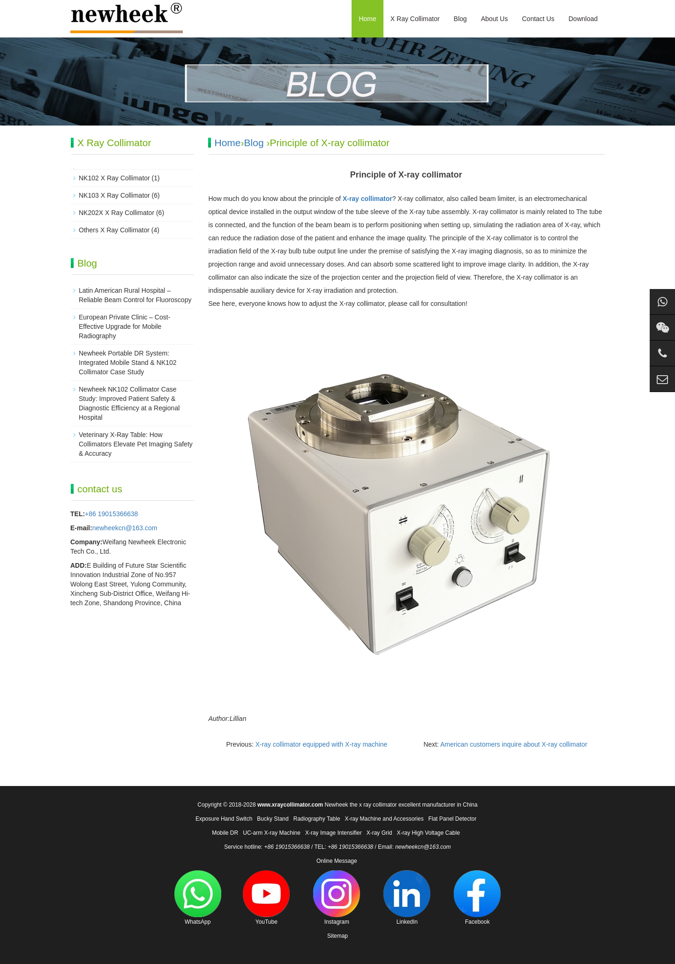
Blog (460, 18)
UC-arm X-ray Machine (271, 833)
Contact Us (538, 18)
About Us (494, 18)
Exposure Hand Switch (223, 819)
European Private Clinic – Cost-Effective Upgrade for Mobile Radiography (124, 326)
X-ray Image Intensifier (333, 833)
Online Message (336, 861)
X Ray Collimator (415, 18)
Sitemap (337, 936)
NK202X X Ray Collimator (116, 212)
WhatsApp (197, 897)
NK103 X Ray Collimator (114, 195)
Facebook (477, 897)
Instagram (336, 897)
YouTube (266, 897)
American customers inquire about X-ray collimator (513, 744)
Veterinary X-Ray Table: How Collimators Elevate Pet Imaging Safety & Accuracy (136, 444)
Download (583, 18)
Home (367, 18)
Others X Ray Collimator (114, 230)
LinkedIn (406, 897)
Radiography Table (316, 819)
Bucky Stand (272, 819)
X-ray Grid (379, 833)
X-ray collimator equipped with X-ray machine (321, 744)
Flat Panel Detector (452, 819)
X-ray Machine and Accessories (384, 819)
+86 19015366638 (111, 514)
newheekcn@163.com (125, 528)
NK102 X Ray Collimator (114, 178)
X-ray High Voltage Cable (428, 833)
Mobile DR (225, 833)
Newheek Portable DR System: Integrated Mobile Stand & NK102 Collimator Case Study (128, 362)
